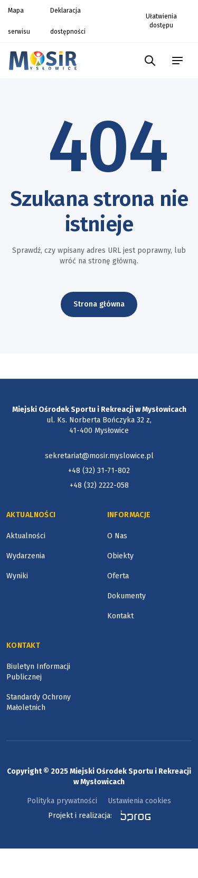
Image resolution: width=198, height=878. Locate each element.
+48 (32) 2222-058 (99, 485)
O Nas (117, 535)
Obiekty (120, 555)
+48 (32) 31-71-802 (99, 470)
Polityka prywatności (62, 800)
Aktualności (25, 535)
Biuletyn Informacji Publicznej (38, 672)
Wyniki (17, 575)
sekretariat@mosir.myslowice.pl (99, 455)
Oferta (118, 575)
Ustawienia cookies (139, 800)
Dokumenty (126, 595)
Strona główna (99, 304)
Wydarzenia (25, 555)
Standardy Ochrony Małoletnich (38, 702)
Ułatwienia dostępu (161, 21)
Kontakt (120, 615)
